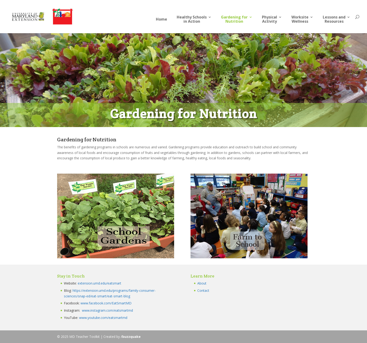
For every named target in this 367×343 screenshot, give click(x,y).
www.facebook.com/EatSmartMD (106, 303)
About (201, 283)
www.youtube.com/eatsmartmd (103, 317)
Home (161, 19)
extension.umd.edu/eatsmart (99, 283)
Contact (203, 290)
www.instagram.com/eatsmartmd (108, 310)
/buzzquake (131, 336)
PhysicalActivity (269, 19)
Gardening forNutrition (234, 19)
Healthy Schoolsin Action (192, 19)
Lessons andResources (334, 19)
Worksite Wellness (299, 19)
